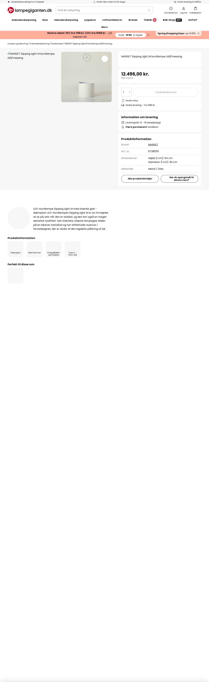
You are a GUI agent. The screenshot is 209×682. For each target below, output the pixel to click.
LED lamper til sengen (148, 357)
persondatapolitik (136, 507)
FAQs (11, 535)
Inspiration (79, 574)
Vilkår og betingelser (152, 541)
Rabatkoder (80, 568)
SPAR (131, 35)
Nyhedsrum (95, 574)
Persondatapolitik (47, 656)
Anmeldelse (92, 206)
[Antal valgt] (126, 92)
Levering (13, 557)
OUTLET (192, 20)
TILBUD (150, 20)
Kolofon (143, 552)
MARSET (153, 144)
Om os (77, 535)
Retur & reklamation (20, 568)
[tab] (23, 207)
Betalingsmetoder (19, 552)
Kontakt (13, 541)
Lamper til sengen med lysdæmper (65, 357)
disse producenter (134, 481)
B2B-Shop (172, 20)
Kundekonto (15, 563)
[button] (105, 59)
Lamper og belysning (18, 43)
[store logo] (30, 10)
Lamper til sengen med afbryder (111, 357)
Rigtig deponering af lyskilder (156, 656)
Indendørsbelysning (39, 43)
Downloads (120, 206)
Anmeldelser (81, 563)
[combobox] (104, 10)
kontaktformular (80, 507)
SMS (75, 552)
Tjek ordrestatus (18, 546)
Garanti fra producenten (23, 574)
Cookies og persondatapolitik (157, 535)
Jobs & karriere (82, 557)
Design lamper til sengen (24, 357)
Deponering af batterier (129, 656)
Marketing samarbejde (87, 541)
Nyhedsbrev (80, 546)
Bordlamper (57, 43)
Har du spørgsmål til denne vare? (181, 179)
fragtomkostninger (127, 665)
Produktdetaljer (60, 206)
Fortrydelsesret (148, 546)
